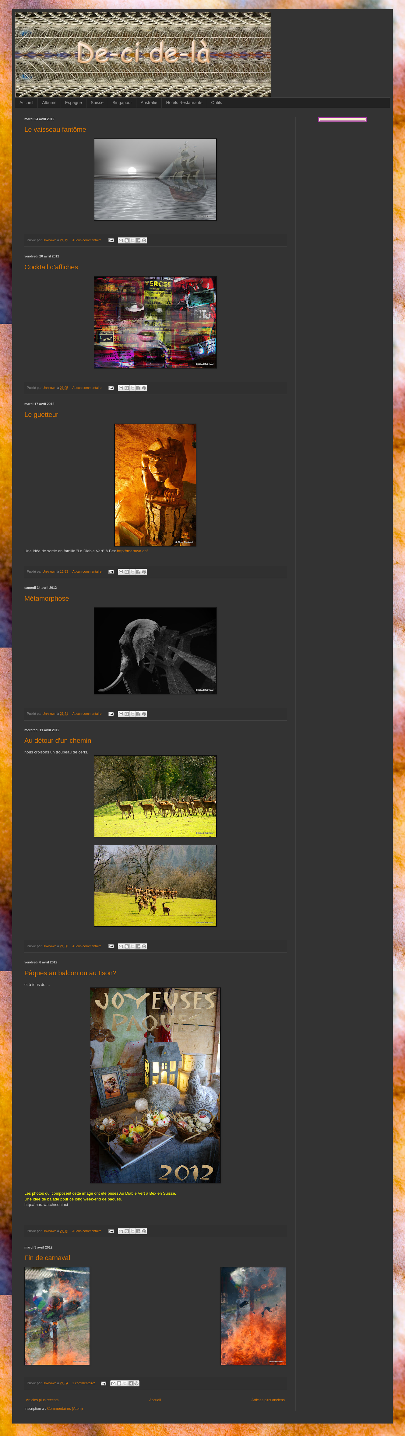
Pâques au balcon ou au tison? (70, 973)
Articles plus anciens (268, 1400)
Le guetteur (41, 414)
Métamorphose (46, 598)
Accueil (26, 102)
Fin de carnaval (47, 1258)
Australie (149, 102)
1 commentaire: (84, 1383)
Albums (49, 102)
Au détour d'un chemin (57, 740)
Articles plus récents (42, 1400)
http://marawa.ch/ (132, 551)
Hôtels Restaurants (184, 102)
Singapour (122, 102)
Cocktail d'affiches (51, 267)
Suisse (97, 102)
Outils (216, 102)
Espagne (73, 102)
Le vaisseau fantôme (55, 129)
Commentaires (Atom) (65, 1408)
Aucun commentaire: (87, 240)
